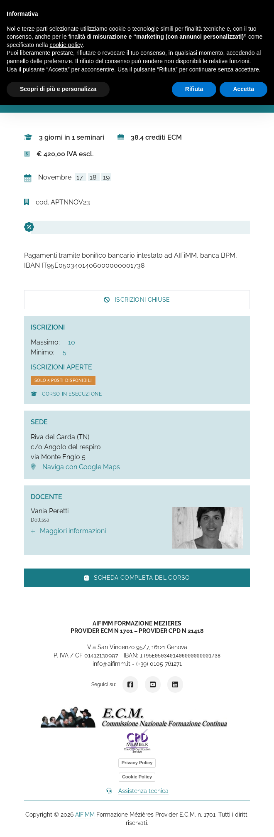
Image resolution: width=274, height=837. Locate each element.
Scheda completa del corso (137, 577)
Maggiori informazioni (68, 531)
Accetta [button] (243, 89)
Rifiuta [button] (194, 89)
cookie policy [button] (66, 45)
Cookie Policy (137, 776)
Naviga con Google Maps (75, 467)
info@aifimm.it (111, 663)
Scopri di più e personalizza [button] (58, 89)
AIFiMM (85, 814)
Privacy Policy (137, 762)
